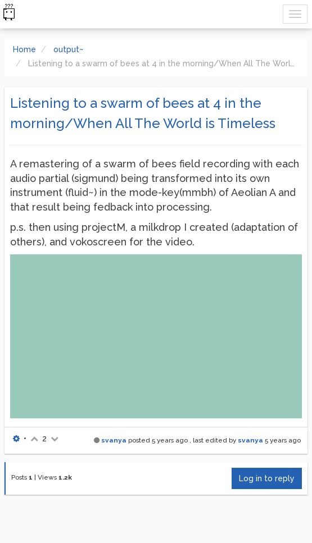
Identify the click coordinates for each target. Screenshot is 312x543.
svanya (113, 440)
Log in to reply (267, 478)
